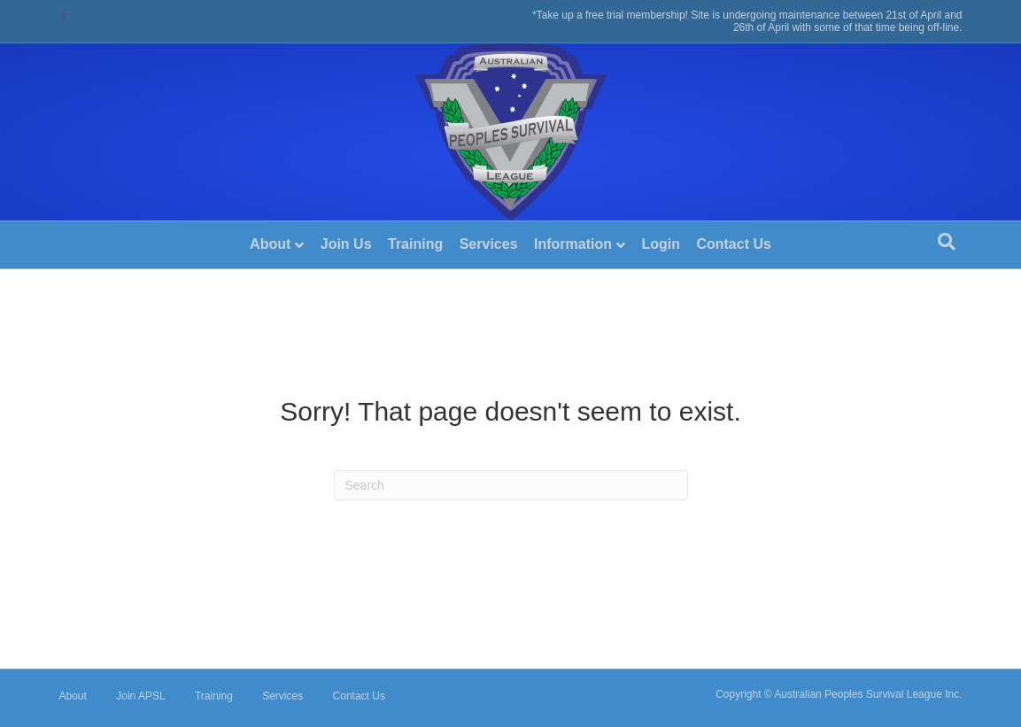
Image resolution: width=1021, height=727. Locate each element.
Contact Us (733, 243)
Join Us (346, 243)
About (270, 243)
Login (660, 243)
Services (489, 243)
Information (573, 243)
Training (415, 243)
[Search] (947, 242)
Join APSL (140, 696)
